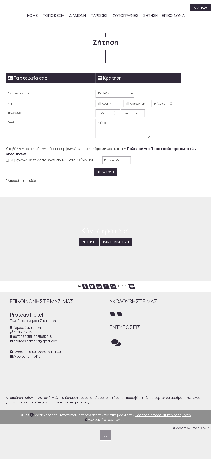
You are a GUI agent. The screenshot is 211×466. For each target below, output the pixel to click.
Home (32, 16)
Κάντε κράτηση (116, 244)
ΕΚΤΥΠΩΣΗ (126, 287)
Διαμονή (77, 16)
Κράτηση (200, 8)
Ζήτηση (150, 16)
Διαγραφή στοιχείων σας (105, 426)
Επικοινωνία (173, 16)
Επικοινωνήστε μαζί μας (42, 303)
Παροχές (98, 16)
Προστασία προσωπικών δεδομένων (163, 422)
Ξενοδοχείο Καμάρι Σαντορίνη (33, 322)
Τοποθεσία (53, 16)
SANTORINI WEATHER (157, 369)
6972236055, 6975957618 (33, 338)
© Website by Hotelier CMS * (191, 435)
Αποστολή (105, 172)
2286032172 (24, 334)
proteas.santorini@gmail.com (36, 343)
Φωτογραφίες (125, 16)
